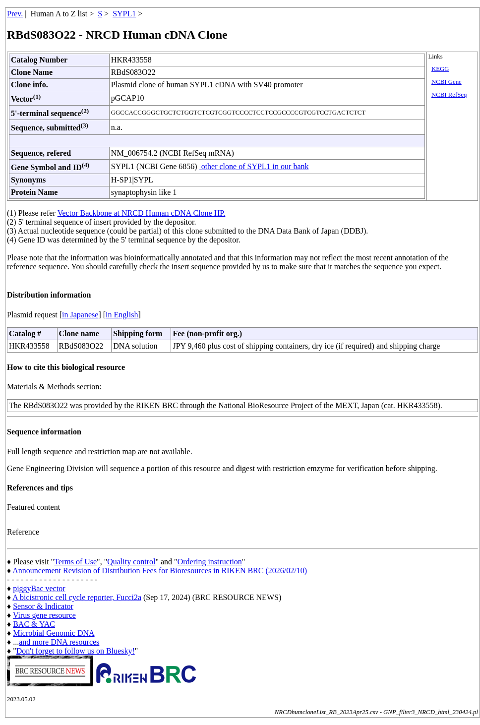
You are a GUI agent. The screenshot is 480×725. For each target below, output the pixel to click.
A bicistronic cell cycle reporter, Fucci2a (76, 597)
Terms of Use (75, 561)
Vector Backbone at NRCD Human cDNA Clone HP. (142, 213)
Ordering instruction (210, 561)
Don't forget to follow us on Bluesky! (75, 651)
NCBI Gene (446, 81)
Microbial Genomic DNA (53, 633)
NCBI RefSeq (449, 94)
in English (122, 314)
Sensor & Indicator (43, 606)
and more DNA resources (59, 642)
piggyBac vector (39, 588)
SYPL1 (124, 13)
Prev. (15, 13)
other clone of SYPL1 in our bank (254, 166)
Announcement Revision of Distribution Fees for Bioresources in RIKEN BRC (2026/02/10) (159, 570)
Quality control (131, 561)
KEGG (440, 68)
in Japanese (80, 314)
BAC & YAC (34, 624)
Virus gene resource (44, 615)
